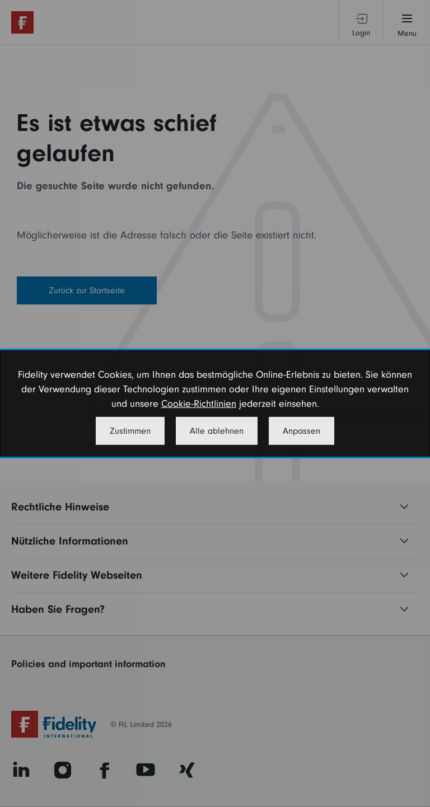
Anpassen (301, 431)
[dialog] (215, 403)
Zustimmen (130, 431)
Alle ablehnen (217, 431)
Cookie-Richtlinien (198, 404)
